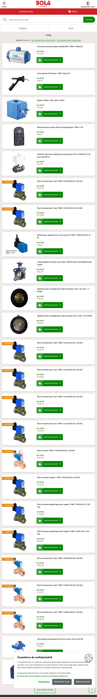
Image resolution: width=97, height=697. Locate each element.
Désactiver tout (61, 681)
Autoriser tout (83, 681)
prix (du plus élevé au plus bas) (69, 40)
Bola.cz (43, 4)
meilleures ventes (22, 40)
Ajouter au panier (52, 60)
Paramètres (43, 681)
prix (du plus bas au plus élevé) (43, 40)
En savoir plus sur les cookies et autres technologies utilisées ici (42, 676)
